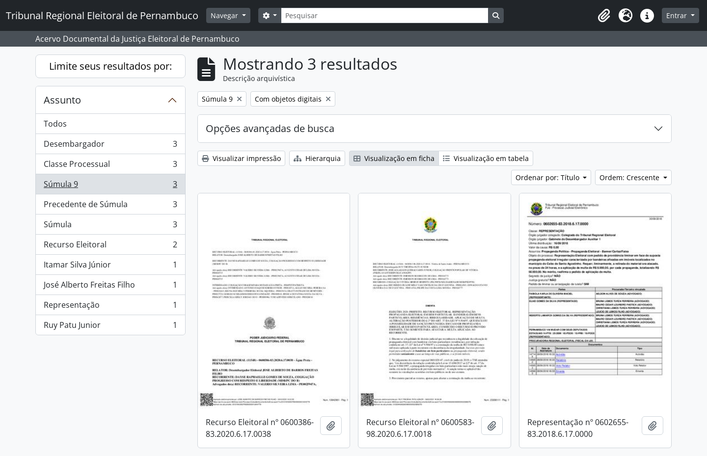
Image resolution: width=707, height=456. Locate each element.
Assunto (62, 100)
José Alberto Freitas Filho (110, 287)
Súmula (110, 226)
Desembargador (110, 146)
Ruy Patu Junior (110, 327)
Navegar (225, 15)
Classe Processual (110, 166)
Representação (110, 307)
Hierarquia (317, 158)
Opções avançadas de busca (270, 128)
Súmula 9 (110, 186)
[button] (604, 16)
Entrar (677, 15)
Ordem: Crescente (630, 177)
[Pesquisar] (384, 15)
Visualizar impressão (241, 158)
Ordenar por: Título (548, 177)
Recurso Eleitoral (110, 247)
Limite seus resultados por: (110, 66)
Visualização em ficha (394, 158)
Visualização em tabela (486, 158)
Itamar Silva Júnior (110, 267)
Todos (55, 123)
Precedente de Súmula (110, 206)
